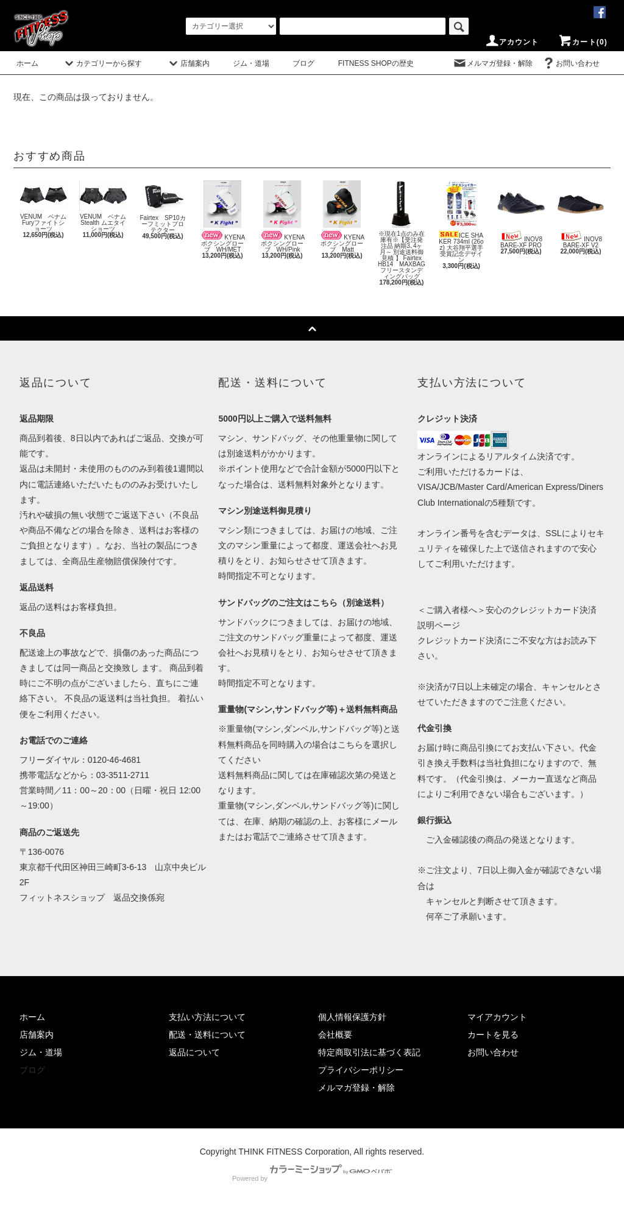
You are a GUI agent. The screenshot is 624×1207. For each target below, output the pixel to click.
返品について (194, 1052)
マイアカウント (497, 1017)
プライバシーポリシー (360, 1070)
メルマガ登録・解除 (492, 63)
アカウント (511, 42)
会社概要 (335, 1034)
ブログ (303, 63)
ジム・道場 (251, 63)
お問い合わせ (570, 63)
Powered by (312, 1178)
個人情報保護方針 (352, 1017)
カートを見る (493, 1034)
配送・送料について (207, 1034)
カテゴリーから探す (102, 63)
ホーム (27, 63)
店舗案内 (188, 63)
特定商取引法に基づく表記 (369, 1052)
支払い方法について (207, 1017)
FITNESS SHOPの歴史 (376, 63)
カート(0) (583, 42)
